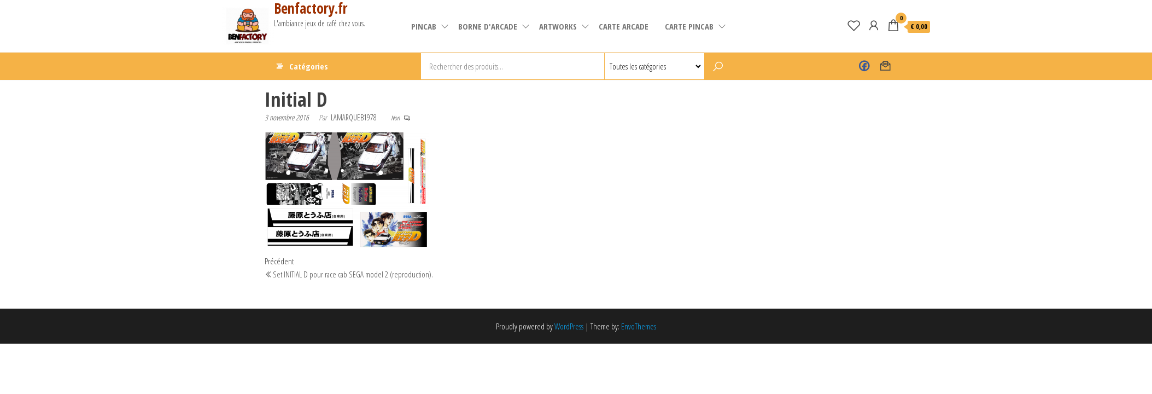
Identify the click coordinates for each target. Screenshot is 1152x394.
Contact (885, 66)
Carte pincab (689, 26)
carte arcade (623, 26)
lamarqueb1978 (354, 117)
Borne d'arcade (487, 26)
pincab (423, 26)
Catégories (308, 66)
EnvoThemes (638, 326)
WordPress (568, 326)
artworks (558, 26)
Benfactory (864, 66)
